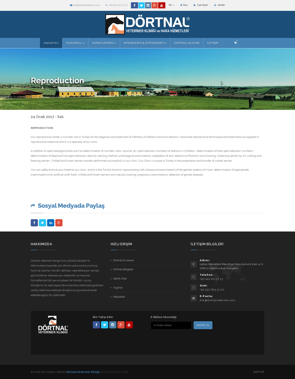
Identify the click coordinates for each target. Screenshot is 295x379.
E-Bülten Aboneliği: (164, 317)
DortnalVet (104, 324)
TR (171, 5)
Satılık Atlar (120, 278)
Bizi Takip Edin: (103, 317)
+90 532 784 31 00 (212, 289)
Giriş (183, 5)
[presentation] (177, 338)
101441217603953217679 (121, 324)
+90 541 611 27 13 (116, 5)
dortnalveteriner (112, 324)
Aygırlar (118, 287)
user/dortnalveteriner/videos (129, 324)
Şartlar (219, 5)
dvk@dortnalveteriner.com (85, 5)
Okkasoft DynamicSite (114, 371)
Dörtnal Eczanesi (123, 260)
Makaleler (119, 296)
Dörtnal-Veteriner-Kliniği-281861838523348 (96, 324)
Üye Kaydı (201, 5)
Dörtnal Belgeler (123, 269)
